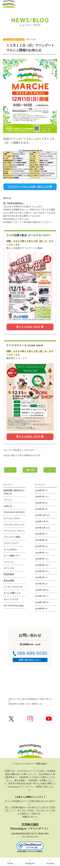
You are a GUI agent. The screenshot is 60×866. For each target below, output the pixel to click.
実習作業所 (9, 574)
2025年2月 (40, 577)
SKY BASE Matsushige (14, 605)
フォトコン (9, 562)
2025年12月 (40, 515)
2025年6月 (40, 552)
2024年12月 (40, 590)
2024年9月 (40, 608)
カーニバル (9, 568)
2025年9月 (40, 534)
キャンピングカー (12, 518)
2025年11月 (40, 521)
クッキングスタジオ (13, 586)
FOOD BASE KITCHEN (14, 512)
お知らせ (8, 506)
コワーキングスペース (14, 524)
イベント (8, 500)
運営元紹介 (41, 763)
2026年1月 (40, 509)
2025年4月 (40, 565)
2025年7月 (40, 546)
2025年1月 (40, 583)
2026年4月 (40, 490)
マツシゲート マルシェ (14, 531)
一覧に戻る (30, 470)
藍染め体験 (9, 580)
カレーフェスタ (11, 599)
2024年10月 (40, 602)
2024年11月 (40, 596)
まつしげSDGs (10, 549)
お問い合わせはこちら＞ (30, 660)
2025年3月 (40, 571)
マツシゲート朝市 (12, 537)
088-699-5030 (30, 653)
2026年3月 (40, 496)
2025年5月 (40, 559)
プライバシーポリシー (23, 763)
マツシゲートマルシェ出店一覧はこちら (30, 186)
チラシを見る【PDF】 (30, 326)
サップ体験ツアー (12, 555)
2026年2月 (40, 503)
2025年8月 (40, 540)
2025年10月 (40, 527)
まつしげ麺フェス (12, 593)
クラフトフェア (11, 543)
